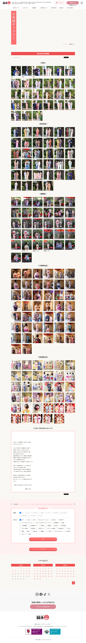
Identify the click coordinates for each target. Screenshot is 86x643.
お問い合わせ (38, 624)
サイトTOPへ (43, 549)
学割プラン (62, 520)
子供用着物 (24, 526)
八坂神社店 (55, 513)
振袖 (63, 523)
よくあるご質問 (69, 8)
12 (36, 504)
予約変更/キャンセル (72, 5)
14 (40, 504)
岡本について (16, 8)
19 (50, 504)
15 (42, 504)
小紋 (29, 520)
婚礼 (28, 531)
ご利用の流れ (54, 8)
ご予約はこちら (72, 3)
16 (44, 504)
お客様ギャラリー (44, 8)
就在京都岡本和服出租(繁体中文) (49, 626)
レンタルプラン (25, 8)
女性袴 (55, 526)
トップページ (65, 44)
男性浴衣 (33, 528)
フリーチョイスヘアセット (27, 523)
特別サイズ (41, 528)
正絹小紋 (35, 531)
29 (69, 504)
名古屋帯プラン (33, 526)
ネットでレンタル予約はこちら (43, 607)
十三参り (49, 531)
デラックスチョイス (59, 531)
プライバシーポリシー (46, 624)
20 (52, 504)
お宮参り (68, 531)
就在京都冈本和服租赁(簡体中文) (38, 626)
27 (65, 504)
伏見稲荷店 (33, 516)
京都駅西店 (24, 516)
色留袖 (42, 531)
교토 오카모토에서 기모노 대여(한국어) (61, 626)
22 (56, 504)
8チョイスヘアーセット (43, 520)
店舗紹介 (34, 8)
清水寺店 (35, 513)
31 (40, 579)
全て (23, 513)
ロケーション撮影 (51, 528)
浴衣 (34, 520)
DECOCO (54, 520)
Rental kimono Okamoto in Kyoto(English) (25, 626)
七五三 (68, 528)
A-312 (23, 534)
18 (48, 504)
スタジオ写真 (25, 528)
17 (46, 504)
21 (54, 504)
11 (34, 504)
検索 (43, 539)
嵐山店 (40, 516)
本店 (29, 513)
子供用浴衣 (63, 526)
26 (63, 504)
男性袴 (42, 526)
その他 (29, 534)
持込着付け (61, 528)
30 (71, 504)
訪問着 (49, 526)
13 (38, 504)
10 (32, 504)
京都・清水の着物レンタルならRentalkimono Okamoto (43, 639)
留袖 (23, 531)
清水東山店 (64, 513)
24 (59, 504)
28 (67, 504)
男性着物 (56, 523)
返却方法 (61, 8)
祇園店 (42, 513)
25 (61, 504)
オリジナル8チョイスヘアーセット (43, 523)
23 (58, 504)
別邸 (48, 513)
